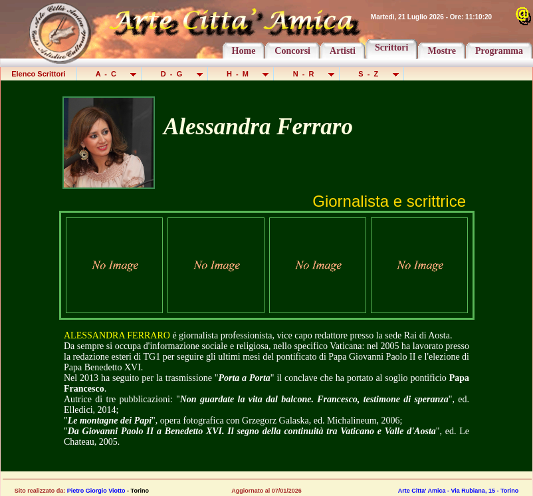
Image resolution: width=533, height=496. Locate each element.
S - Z (372, 74)
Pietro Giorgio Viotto (96, 490)
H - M (242, 74)
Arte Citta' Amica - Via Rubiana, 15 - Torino (458, 490)
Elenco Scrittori (38, 74)
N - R (307, 74)
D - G (175, 74)
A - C (110, 74)
